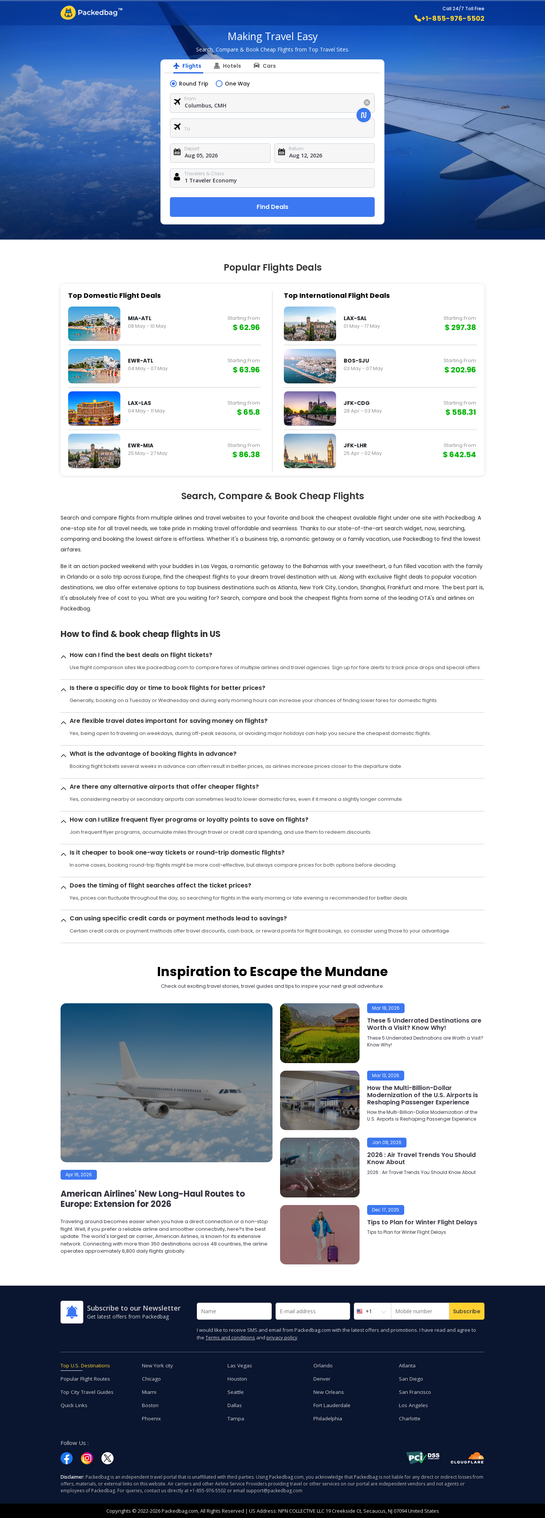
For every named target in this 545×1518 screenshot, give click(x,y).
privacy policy (281, 1337)
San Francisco (416, 1391)
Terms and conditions (230, 1337)
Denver (322, 1378)
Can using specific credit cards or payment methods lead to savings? (178, 918)
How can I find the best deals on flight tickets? (141, 654)
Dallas (235, 1404)
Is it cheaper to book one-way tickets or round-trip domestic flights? (177, 852)
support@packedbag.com (274, 1490)
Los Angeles (414, 1404)
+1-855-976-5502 (449, 18)
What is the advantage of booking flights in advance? (153, 753)
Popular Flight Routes (87, 1378)
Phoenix (152, 1417)
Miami (149, 1391)
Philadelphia (328, 1417)
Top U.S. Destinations (87, 1365)
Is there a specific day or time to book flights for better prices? (167, 687)
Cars (269, 66)
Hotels (232, 66)
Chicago (152, 1378)
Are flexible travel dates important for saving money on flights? (169, 720)
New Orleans (329, 1391)
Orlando (323, 1365)
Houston (238, 1378)
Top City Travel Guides (88, 1391)
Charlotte (410, 1417)
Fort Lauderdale (332, 1404)
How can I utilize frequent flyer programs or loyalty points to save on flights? (189, 819)
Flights (191, 66)
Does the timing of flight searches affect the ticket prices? (160, 885)
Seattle (235, 1391)
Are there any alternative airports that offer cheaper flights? (164, 786)
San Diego (411, 1378)
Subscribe (466, 1311)
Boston (151, 1404)
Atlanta (407, 1365)
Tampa (236, 1417)
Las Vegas (239, 1365)
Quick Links (74, 1404)
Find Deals (272, 206)
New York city (159, 1365)
